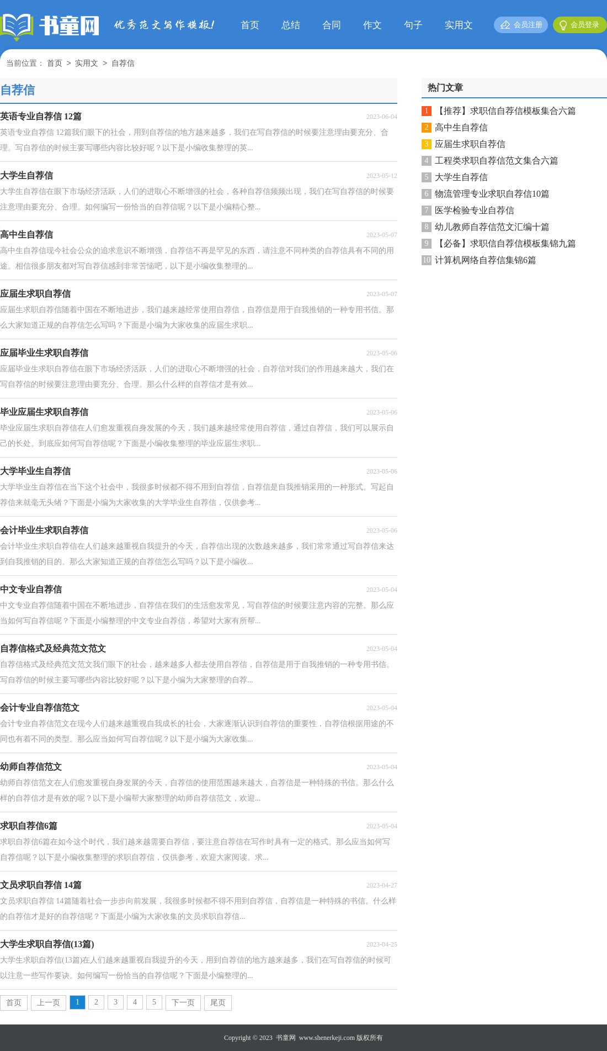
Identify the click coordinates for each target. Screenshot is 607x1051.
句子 (413, 25)
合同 (331, 25)
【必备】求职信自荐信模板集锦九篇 (505, 243)
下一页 (183, 1003)
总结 (290, 25)
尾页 (218, 1003)
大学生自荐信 (461, 177)
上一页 (48, 1003)
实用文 (459, 25)
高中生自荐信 (461, 127)
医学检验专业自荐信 (474, 210)
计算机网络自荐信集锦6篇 (485, 260)
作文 (372, 25)
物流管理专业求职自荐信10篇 (492, 193)
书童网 (286, 1038)
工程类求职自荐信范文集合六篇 (496, 160)
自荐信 (123, 64)
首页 (250, 25)
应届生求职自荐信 (470, 144)
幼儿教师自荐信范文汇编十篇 (492, 227)
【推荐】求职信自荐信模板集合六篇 (505, 110)
